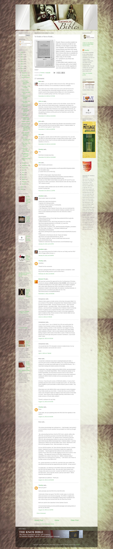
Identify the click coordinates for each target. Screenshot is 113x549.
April (23, 177)
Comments (23, 44)
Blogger (78, 544)
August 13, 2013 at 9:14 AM (45, 401)
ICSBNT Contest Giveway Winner (26, 97)
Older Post (75, 520)
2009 (21, 187)
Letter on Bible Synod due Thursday (25, 134)
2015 (21, 59)
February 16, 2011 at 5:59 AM (46, 273)
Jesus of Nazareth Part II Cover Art (26, 139)
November (25, 75)
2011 (21, 68)
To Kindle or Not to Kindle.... (26, 87)
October (24, 163)
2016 (21, 57)
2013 (21, 63)
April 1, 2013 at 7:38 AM (44, 353)
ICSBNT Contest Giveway (26, 105)
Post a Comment (41, 513)
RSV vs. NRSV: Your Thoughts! (28, 344)
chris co (40, 101)
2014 (21, 61)
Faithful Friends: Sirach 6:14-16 (28, 219)
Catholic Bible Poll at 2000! (25, 118)
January (24, 184)
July (23, 170)
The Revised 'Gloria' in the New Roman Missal (24, 274)
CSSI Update (25, 90)
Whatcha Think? (26, 123)
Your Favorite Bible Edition (28, 257)
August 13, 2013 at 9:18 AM (45, 416)
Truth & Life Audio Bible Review (25, 82)
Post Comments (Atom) (48, 524)
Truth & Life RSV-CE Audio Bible (25, 150)
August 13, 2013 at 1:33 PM (45, 510)
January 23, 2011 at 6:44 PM (46, 244)
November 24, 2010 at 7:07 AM (46, 96)
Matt (39, 81)
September (25, 165)
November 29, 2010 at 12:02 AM (47, 144)
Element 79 (41, 279)
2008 (21, 189)
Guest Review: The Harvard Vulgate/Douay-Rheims (26, 128)
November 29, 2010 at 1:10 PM (46, 190)
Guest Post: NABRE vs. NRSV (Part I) (24, 312)
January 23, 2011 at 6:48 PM (46, 255)
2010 (21, 70)
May (23, 174)
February (24, 181)
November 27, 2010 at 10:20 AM (47, 116)
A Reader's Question (25, 114)
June (23, 172)
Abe (39, 134)
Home (57, 520)
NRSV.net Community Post (28, 238)
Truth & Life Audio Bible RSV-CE (25, 110)
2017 (21, 54)
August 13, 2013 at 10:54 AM (46, 480)
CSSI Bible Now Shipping (26, 102)
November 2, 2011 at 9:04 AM (46, 293)
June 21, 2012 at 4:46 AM (45, 317)
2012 (21, 66)
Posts (22, 42)
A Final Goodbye (23, 327)
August (24, 167)
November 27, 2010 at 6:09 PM (46, 129)
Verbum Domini (26, 121)
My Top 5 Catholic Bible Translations (28, 200)
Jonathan (41, 196)
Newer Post (38, 520)
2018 (21, 52)
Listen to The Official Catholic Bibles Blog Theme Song (88, 44)
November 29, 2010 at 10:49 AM (47, 157)
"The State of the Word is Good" (26, 144)
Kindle (40, 75)
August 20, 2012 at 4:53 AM (45, 338)
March (23, 179)
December (25, 73)
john (39, 121)
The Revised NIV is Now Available (25, 155)
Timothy (40, 149)
